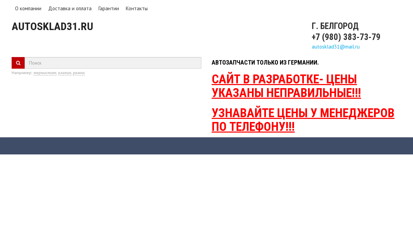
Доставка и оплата (70, 8)
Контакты (137, 8)
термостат (45, 72)
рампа (78, 72)
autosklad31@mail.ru (336, 46)
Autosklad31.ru (52, 26)
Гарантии (108, 8)
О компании (28, 8)
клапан (64, 72)
